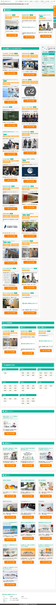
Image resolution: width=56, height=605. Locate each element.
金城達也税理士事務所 (7, 186)
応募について (38, 1)
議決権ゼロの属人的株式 (7, 501)
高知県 (15, 398)
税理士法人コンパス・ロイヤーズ (9, 241)
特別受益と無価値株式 (7, 480)
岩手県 (33, 373)
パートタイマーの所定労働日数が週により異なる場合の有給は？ (10, 523)
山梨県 (10, 388)
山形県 (23, 375)
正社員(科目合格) (51, 58)
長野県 (5, 390)
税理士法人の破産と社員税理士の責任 (27, 480)
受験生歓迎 (51, 68)
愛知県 (15, 388)
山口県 (46, 385)
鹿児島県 (33, 401)
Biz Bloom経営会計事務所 (7, 268)
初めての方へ (27, 1)
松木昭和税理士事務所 (26, 186)
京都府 (28, 385)
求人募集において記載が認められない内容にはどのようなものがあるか (46, 545)
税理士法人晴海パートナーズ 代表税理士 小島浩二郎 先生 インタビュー (10, 417)
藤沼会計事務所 (5, 107)
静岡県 (5, 388)
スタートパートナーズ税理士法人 (28, 213)
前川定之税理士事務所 (26, 131)
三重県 (23, 390)
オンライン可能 (45, 71)
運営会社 (22, 596)
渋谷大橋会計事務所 (25, 241)
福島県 (33, 375)
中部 (5, 382)
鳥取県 (41, 388)
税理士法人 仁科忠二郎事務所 (27, 107)
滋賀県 (28, 388)
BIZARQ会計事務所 (6, 159)
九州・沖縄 (24, 395)
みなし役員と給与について (25, 501)
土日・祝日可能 (51, 71)
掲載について (32, 1)
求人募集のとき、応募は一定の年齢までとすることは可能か (28, 545)
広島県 (41, 385)
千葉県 (51, 373)
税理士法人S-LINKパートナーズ (27, 268)
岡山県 (46, 388)
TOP (17, 1)
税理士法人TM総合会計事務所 (8, 293)
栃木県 (51, 375)
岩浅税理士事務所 (6, 213)
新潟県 (10, 385)
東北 (22, 369)
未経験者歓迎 (44, 68)
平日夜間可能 (44, 73)
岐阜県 (10, 390)
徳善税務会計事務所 (33, 15)
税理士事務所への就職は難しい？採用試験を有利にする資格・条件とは (10, 449)
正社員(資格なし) (45, 59)
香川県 (5, 401)
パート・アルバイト (51, 60)
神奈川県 (45, 373)
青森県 (23, 373)
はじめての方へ (5, 598)
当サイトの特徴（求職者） (14, 598)
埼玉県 (41, 375)
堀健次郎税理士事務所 (26, 293)
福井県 (15, 390)
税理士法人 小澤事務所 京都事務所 (28, 159)
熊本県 (28, 401)
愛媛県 (5, 398)
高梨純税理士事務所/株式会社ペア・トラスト (10, 132)
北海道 (5, 369)
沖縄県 (28, 403)
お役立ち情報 (47, 1)
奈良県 (23, 388)
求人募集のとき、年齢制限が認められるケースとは (10, 545)
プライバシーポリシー (24, 598)
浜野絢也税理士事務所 (26, 53)
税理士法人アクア (16, 15)
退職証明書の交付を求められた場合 (45, 522)
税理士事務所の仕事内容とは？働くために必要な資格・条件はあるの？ (46, 449)
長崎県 (33, 398)
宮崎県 (23, 403)
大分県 (23, 401)
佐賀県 (28, 398)
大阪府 (23, 385)
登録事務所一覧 (21, 1)
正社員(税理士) (45, 58)
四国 (5, 395)
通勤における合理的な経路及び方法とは (28, 522)
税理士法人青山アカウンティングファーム (10, 79)
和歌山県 (33, 388)
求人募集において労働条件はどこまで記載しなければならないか (10, 568)
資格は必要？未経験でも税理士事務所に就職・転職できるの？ (28, 449)
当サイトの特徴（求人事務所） (14, 600)
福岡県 (23, 398)
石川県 (15, 385)
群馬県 (41, 377)
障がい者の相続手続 (42, 480)
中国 (40, 382)
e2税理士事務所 (25, 79)
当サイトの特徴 (53, 1)
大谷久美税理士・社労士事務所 (8, 53)
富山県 (5, 385)
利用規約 (42, 1)
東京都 (41, 373)
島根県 (51, 385)
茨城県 (46, 375)
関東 (40, 369)
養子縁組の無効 (41, 501)
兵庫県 (33, 385)
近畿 (22, 382)
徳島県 (10, 398)
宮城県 (28, 375)
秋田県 (28, 373)
